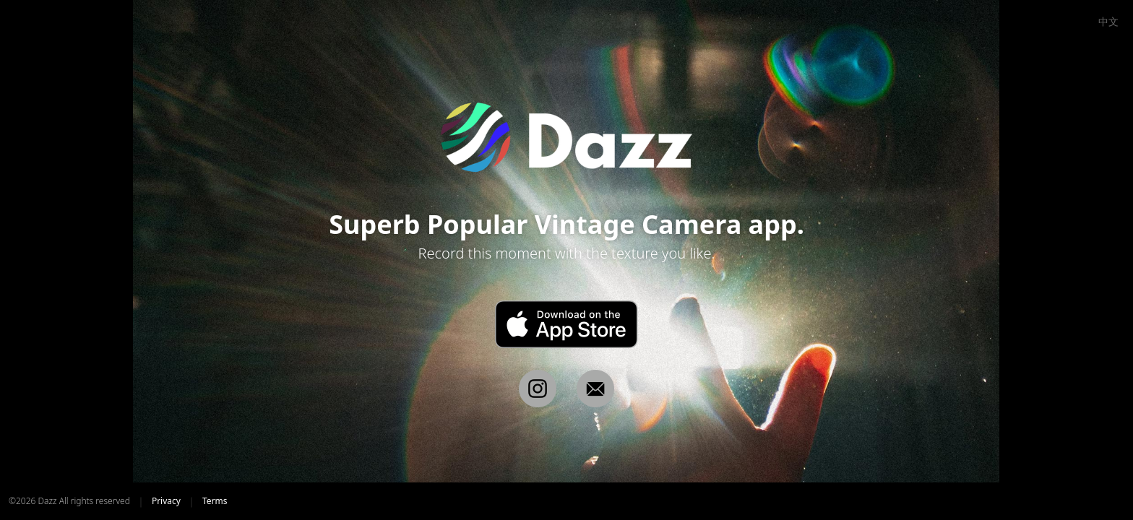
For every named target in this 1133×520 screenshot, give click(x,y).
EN (1081, 21)
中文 (1108, 21)
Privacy (166, 501)
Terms (215, 501)
